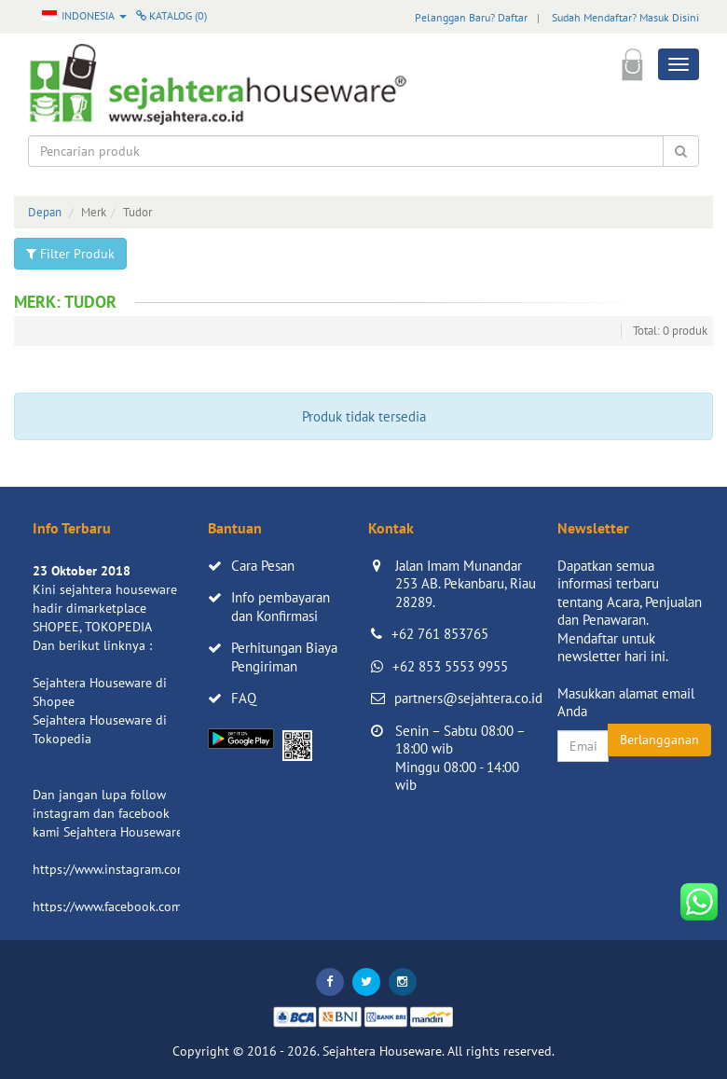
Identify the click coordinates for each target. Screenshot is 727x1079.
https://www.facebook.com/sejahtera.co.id (150, 906)
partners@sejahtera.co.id (468, 698)
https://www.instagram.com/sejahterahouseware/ (171, 869)
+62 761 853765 (439, 634)
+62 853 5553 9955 (450, 666)
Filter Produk (70, 253)
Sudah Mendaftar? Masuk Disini (625, 17)
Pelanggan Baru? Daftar (471, 17)
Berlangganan (659, 739)
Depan (45, 212)
